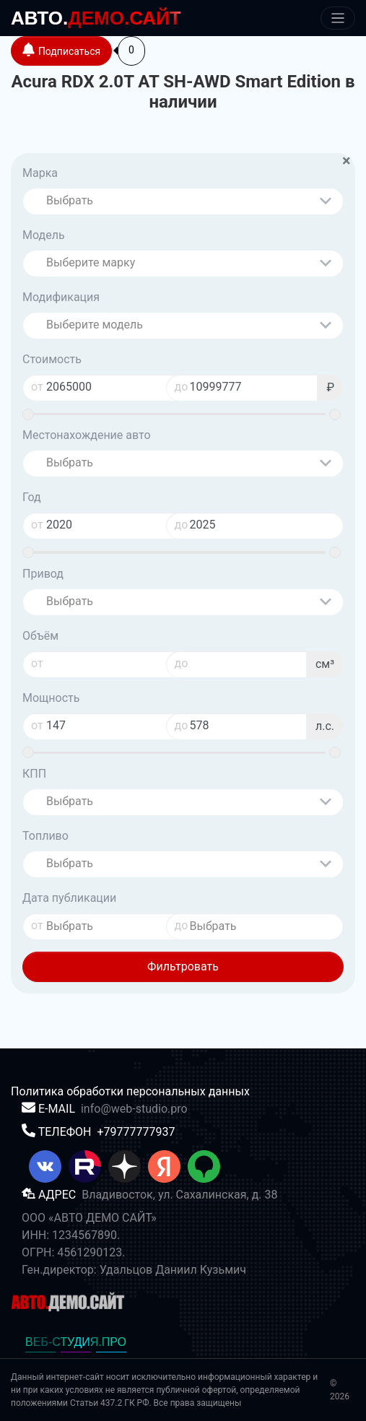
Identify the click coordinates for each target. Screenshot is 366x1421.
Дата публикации (69, 898)
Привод (43, 574)
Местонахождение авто (86, 435)
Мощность (50, 698)
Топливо (45, 836)
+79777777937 (136, 1132)
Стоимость (52, 359)
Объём (40, 636)
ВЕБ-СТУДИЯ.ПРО (75, 1342)
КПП (34, 774)
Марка (40, 173)
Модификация (61, 297)
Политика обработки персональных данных (130, 1091)
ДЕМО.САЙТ (96, 18)
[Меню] (338, 18)
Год (31, 497)
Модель (43, 235)
